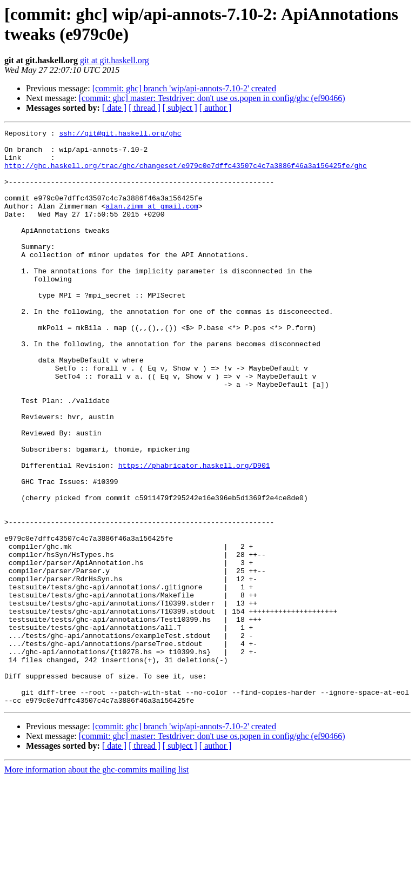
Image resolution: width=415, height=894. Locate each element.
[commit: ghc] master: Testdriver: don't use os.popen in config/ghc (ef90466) (212, 98)
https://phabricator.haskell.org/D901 (194, 533)
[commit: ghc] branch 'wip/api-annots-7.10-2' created (184, 88)
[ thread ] (144, 107)
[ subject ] (180, 107)
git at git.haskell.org (114, 60)
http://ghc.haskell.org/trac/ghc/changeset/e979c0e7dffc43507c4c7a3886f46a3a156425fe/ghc (185, 173)
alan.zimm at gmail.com (151, 222)
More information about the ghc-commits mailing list (96, 884)
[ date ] (114, 107)
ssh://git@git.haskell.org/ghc (120, 134)
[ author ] (215, 107)
